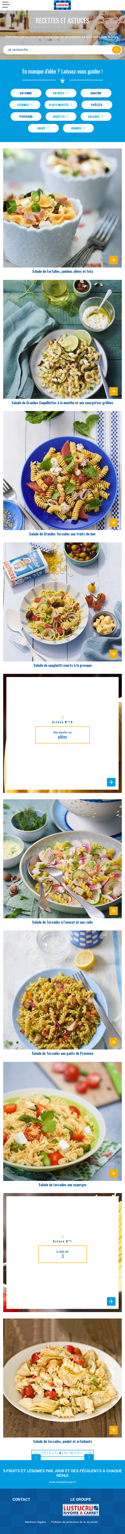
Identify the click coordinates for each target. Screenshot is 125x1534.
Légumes (25, 104)
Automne (26, 93)
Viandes (78, 128)
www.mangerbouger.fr (62, 1482)
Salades (96, 116)
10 (71, 1453)
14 (90, 1453)
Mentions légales (35, 1522)
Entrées (61, 93)
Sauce (43, 128)
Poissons (26, 116)
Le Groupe (80, 1499)
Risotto (61, 116)
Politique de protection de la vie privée (74, 1522)
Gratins (95, 93)
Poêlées (97, 104)
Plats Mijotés (61, 104)
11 (78, 1453)
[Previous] (36, 1457)
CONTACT (21, 1499)
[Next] (89, 1457)
